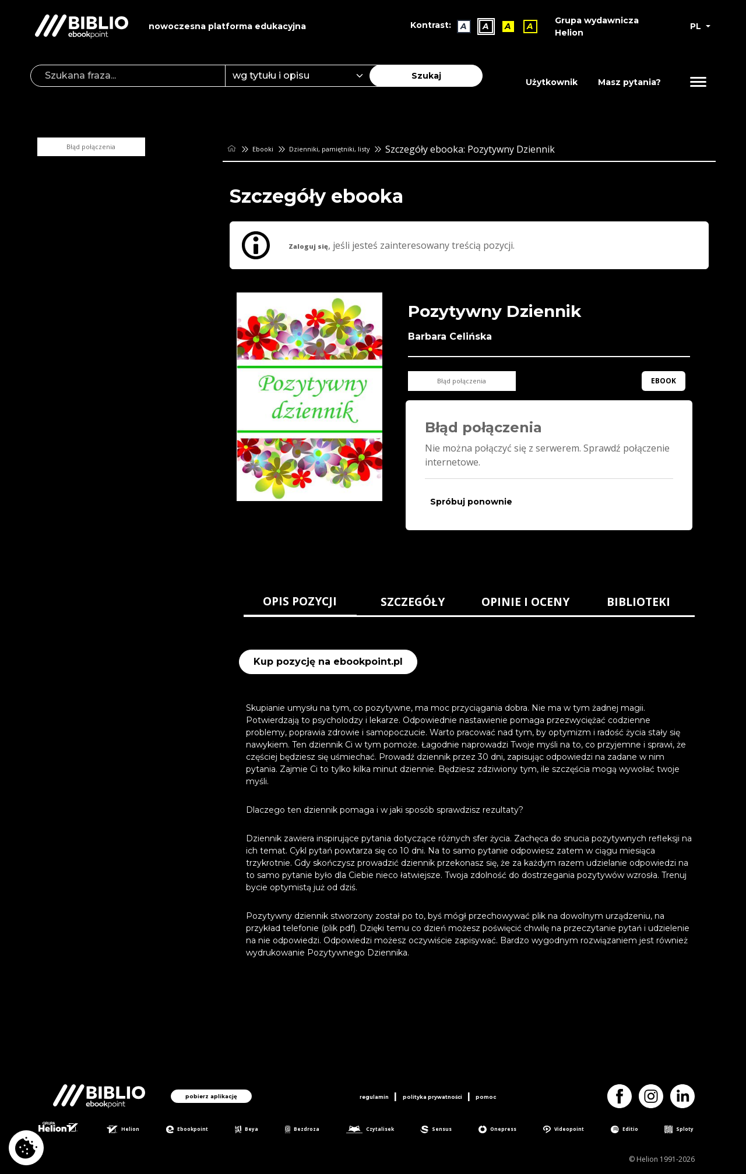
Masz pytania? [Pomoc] (629, 82)
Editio (636, 1130)
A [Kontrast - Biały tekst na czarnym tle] (480, 26)
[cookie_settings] (26, 1147)
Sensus (448, 1130)
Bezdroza (311, 1130)
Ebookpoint (200, 1130)
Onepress (509, 1130)
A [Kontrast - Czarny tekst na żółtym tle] (502, 26)
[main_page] (233, 148)
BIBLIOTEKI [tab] (638, 601)
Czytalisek (381, 1130)
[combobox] (304, 75)
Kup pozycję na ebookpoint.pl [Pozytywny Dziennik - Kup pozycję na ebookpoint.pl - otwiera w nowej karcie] (328, 661)
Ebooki (271, 149)
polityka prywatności (435, 1094)
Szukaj (426, 75)
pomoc (513, 1094)
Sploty (688, 1130)
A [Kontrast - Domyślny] (458, 26)
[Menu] (698, 82)
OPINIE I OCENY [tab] (525, 601)
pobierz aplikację (211, 1094)
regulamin (349, 1094)
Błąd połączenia (116, 146)
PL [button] (696, 26)
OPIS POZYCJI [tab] (300, 601)
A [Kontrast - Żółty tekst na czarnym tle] (524, 26)
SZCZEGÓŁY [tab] (413, 601)
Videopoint (576, 1130)
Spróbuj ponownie (471, 501)
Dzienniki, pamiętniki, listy (359, 149)
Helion (136, 1130)
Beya (258, 1130)
